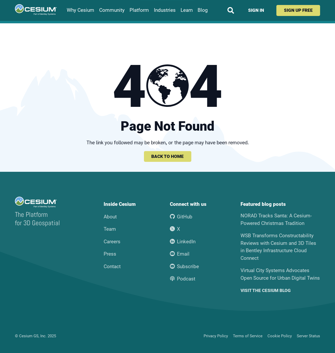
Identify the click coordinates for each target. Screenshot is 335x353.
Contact (112, 266)
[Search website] (231, 10)
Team (110, 229)
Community (112, 10)
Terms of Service (248, 336)
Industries (165, 10)
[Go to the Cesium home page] (36, 9)
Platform (139, 10)
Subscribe (184, 266)
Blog (203, 10)
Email (180, 254)
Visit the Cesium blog (266, 290)
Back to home (167, 156)
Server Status (308, 336)
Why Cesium (80, 10)
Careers (112, 242)
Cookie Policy (279, 336)
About (110, 217)
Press (110, 254)
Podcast (183, 279)
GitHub (181, 217)
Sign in (256, 10)
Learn (187, 10)
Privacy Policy (216, 336)
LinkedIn (183, 242)
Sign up (298, 10)
